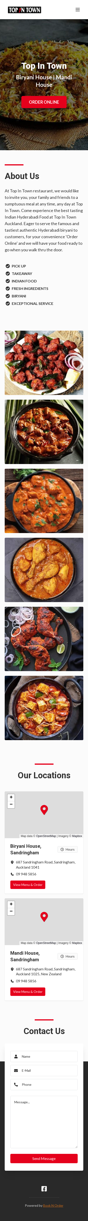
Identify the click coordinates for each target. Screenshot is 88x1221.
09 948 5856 (26, 874)
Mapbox (77, 836)
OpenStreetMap (46, 836)
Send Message (44, 1158)
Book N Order (53, 1205)
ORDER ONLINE (44, 102)
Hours (68, 849)
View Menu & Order (27, 885)
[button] (40, 806)
